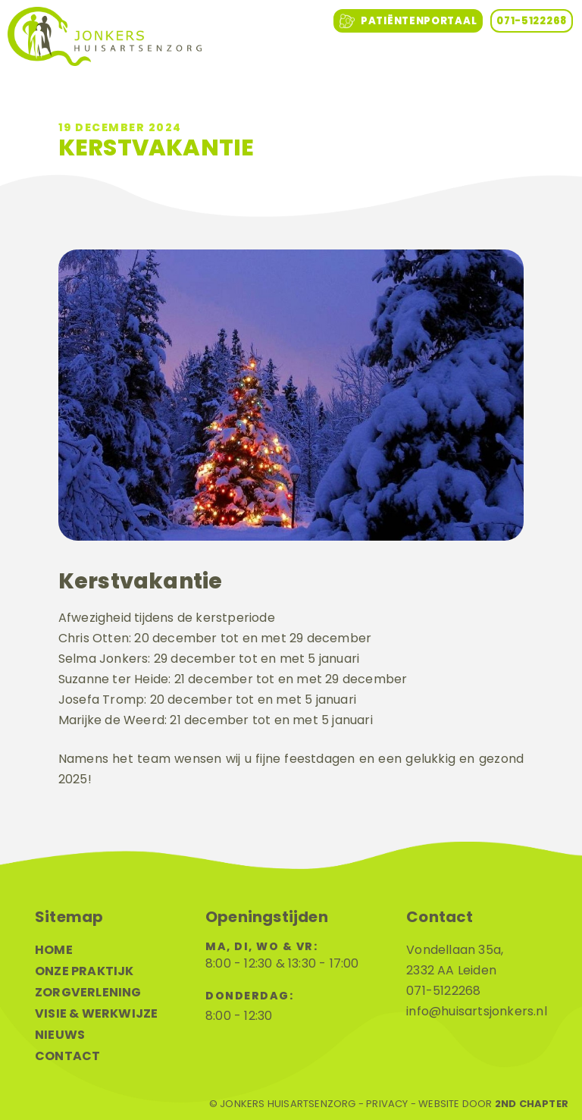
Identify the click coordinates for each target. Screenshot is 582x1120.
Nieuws (60, 1034)
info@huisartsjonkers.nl (476, 1011)
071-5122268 (531, 21)
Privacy (387, 1104)
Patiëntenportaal (408, 21)
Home (54, 949)
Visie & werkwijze (96, 1013)
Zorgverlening (88, 992)
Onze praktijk (84, 971)
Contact (67, 1056)
